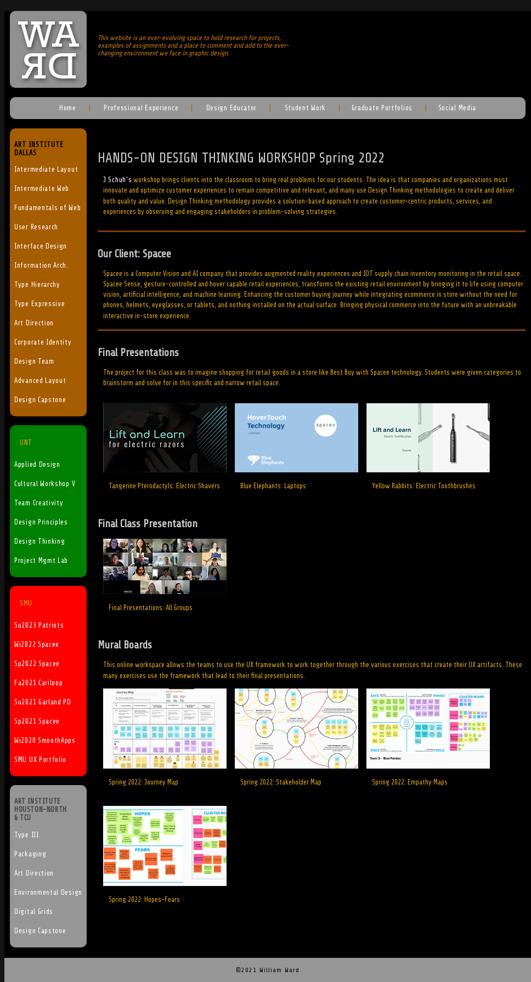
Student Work (304, 108)
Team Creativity (39, 503)
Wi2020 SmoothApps (45, 740)
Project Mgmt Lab (41, 561)
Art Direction (34, 323)
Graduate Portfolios (382, 108)
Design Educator (230, 108)
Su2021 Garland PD (42, 702)
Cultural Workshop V (44, 484)
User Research (36, 227)
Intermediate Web (41, 189)
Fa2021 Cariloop (38, 683)
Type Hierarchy (37, 285)
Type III (26, 835)
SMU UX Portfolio (40, 760)
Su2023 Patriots (39, 625)
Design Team (34, 361)
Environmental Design (48, 892)
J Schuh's (117, 180)
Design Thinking (39, 541)
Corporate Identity (43, 342)
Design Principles (41, 522)
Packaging (30, 854)
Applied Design (37, 465)
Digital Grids (33, 912)
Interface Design (40, 246)
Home (67, 108)
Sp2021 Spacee (37, 721)
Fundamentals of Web (47, 208)
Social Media (457, 108)
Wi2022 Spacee (36, 644)
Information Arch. (41, 265)
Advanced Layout (40, 381)
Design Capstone (40, 400)
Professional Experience (139, 108)
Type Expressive (39, 304)
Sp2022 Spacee (37, 664)
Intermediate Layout (46, 169)
